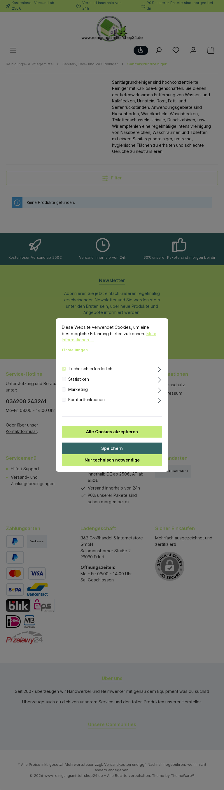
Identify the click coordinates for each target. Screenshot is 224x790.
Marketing (78, 395)
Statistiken (78, 385)
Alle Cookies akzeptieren (112, 437)
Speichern (112, 454)
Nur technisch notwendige (112, 466)
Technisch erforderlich (90, 374)
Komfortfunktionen (86, 405)
